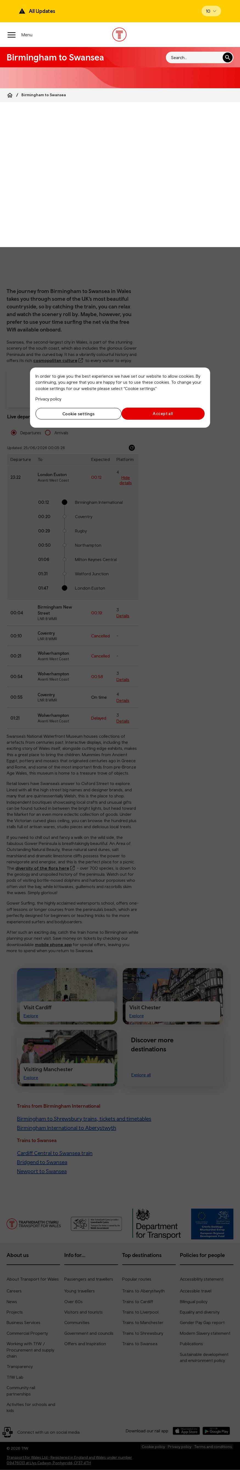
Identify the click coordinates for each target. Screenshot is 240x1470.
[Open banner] (211, 11)
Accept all (164, 413)
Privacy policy (48, 398)
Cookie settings (76, 413)
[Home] (10, 95)
